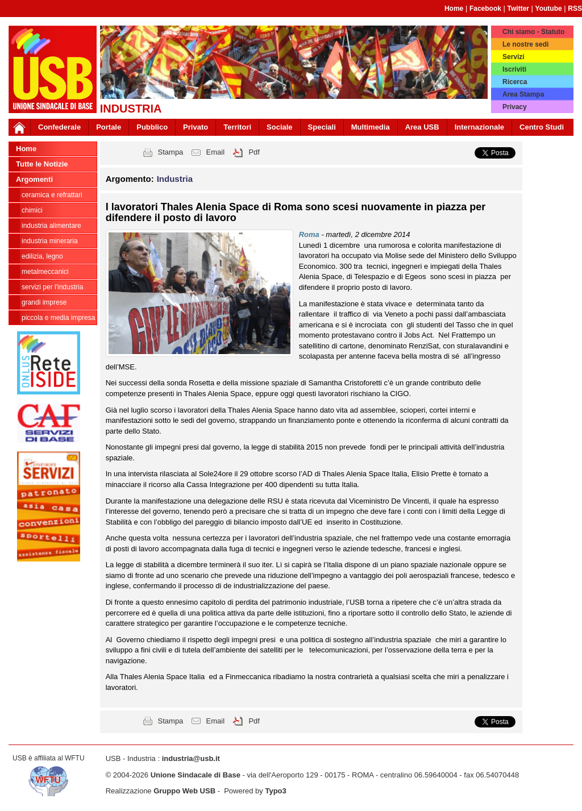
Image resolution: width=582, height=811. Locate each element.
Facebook (485, 9)
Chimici (32, 210)
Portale (108, 127)
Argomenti (34, 179)
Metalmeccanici (45, 272)
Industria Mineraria (50, 241)
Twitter (518, 9)
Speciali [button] (322, 127)
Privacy (514, 107)
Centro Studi (541, 127)
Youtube (548, 9)
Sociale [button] (280, 127)
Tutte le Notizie (42, 164)
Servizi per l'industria (52, 287)
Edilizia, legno (42, 256)
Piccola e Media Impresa (58, 318)
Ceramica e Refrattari (52, 195)
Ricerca (514, 82)
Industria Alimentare (51, 226)
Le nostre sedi (525, 44)
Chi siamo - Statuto (533, 32)
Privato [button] (195, 127)
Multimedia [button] (370, 127)
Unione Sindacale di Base (195, 775)
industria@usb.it (191, 758)
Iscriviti (514, 69)
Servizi (513, 57)
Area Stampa (523, 94)
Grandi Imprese (44, 302)
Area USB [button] (422, 127)
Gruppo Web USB (184, 791)
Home (453, 9)
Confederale (59, 127)
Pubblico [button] (152, 127)
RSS (575, 9)
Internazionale (479, 127)
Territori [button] (237, 127)
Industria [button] (175, 179)
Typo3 (275, 791)
